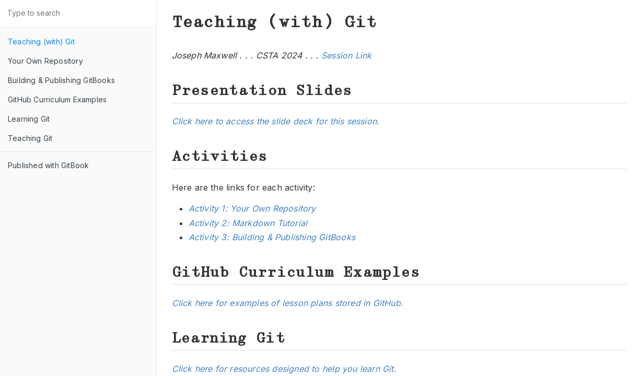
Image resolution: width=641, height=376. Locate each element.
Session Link (346, 55)
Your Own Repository (45, 60)
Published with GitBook (48, 165)
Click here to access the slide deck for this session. (276, 121)
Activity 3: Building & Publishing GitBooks (272, 237)
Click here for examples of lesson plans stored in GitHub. (287, 303)
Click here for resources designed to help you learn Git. (284, 368)
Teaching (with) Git (41, 41)
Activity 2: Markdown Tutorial (248, 223)
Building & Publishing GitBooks (61, 80)
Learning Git (29, 118)
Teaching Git (30, 138)
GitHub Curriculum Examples (57, 99)
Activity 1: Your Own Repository (252, 208)
